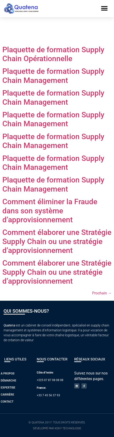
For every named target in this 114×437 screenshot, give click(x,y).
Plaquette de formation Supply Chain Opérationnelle (53, 54)
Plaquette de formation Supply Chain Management (53, 76)
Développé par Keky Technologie (57, 428)
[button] (104, 8)
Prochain (102, 293)
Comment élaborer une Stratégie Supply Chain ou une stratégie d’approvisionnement (56, 241)
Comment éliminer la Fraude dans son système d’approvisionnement (49, 210)
